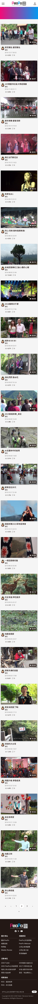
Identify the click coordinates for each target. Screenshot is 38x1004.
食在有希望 (9, 817)
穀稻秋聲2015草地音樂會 (15, 524)
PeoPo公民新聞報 (25, 940)
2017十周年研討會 (25, 966)
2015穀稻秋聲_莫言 (13, 414)
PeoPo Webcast (25, 943)
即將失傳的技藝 (11, 670)
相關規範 (4, 943)
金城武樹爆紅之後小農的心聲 (17, 267)
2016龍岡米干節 (12, 304)
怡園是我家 (9, 633)
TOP (34, 991)
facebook (16, 931)
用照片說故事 (6, 973)
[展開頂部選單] (35, 4)
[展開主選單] (3, 4)
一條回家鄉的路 (11, 560)
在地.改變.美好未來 (26, 969)
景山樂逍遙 (9, 890)
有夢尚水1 (9, 194)
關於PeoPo (5, 940)
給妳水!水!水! (10, 340)
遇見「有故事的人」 (26, 973)
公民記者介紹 (24, 950)
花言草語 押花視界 (12, 597)
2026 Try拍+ (5, 963)
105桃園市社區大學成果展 (16, 84)
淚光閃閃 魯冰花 (11, 377)
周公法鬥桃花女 (11, 157)
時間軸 (3, 947)
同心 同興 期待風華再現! (15, 230)
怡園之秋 (8, 853)
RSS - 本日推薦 (6, 985)
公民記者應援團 (24, 947)
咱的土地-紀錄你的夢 (8, 969)
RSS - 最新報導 (6, 982)
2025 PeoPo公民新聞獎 (9, 966)
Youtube (21, 931)
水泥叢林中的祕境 (12, 450)
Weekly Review (6, 950)
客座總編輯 (23, 953)
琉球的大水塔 (10, 743)
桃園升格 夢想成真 (12, 780)
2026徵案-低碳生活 (26, 963)
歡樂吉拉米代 (10, 487)
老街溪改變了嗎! (12, 707)
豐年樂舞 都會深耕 (12, 120)
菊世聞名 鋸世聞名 (12, 47)
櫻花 (6, 50)
